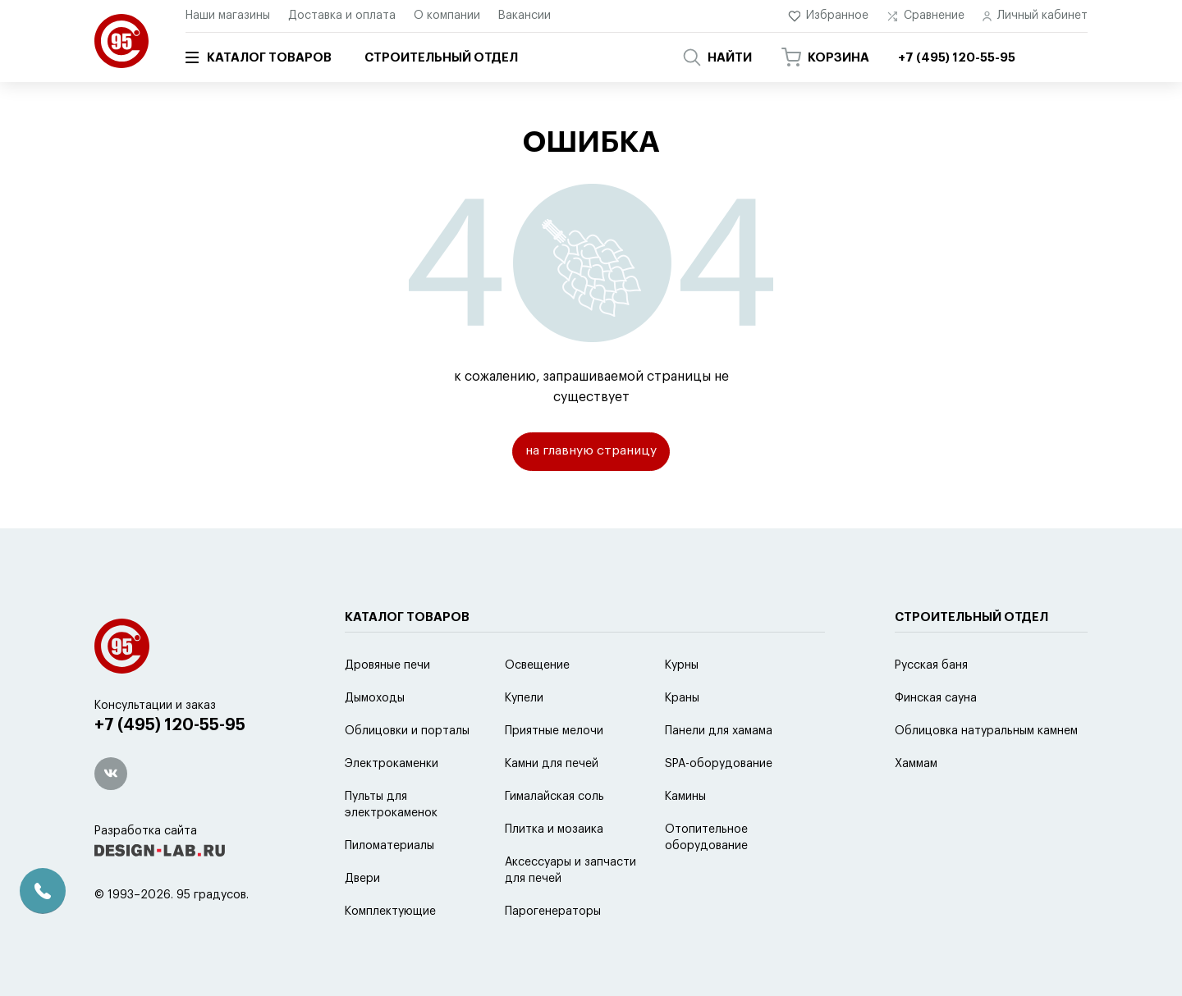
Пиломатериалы (389, 887)
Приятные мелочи (554, 772)
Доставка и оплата (342, 15)
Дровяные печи (387, 706)
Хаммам (916, 805)
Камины (685, 837)
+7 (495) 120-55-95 (172, 767)
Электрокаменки (391, 805)
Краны (682, 739)
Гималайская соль (554, 837)
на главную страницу (591, 452)
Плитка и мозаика (554, 870)
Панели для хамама (718, 772)
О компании (447, 15)
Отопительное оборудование (706, 879)
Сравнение (925, 16)
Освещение (537, 706)
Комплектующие (390, 952)
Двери (362, 919)
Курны (682, 706)
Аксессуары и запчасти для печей (570, 911)
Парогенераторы (553, 952)
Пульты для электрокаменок (391, 846)
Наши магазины (228, 15)
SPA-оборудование (718, 805)
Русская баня (931, 706)
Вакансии (524, 15)
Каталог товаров (259, 57)
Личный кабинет (1035, 16)
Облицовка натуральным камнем (986, 772)
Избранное (828, 16)
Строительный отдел (441, 58)
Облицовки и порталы (407, 772)
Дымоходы (375, 739)
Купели (524, 739)
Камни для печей (551, 805)
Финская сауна (936, 739)
